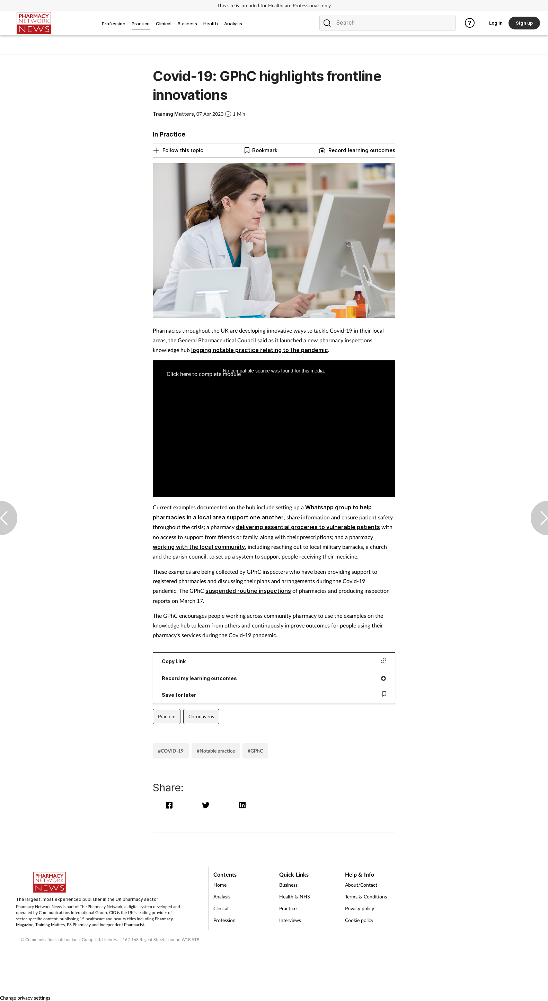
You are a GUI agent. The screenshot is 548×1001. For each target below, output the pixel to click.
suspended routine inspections (248, 590)
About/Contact (361, 885)
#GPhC (255, 751)
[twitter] (207, 805)
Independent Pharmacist (122, 924)
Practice (166, 716)
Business (288, 885)
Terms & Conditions (366, 896)
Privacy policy (359, 908)
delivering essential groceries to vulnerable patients (308, 527)
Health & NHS (294, 896)
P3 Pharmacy (79, 924)
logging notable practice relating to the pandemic (259, 349)
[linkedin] (243, 805)
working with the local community (199, 546)
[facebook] (171, 805)
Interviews (290, 920)
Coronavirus (201, 716)
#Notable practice (216, 751)
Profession (224, 920)
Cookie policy (359, 920)
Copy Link (274, 661)
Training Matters (50, 924)
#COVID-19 (171, 751)
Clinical (220, 908)
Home (220, 885)
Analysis (221, 896)
